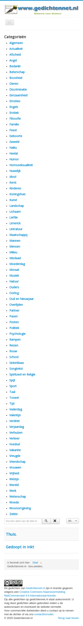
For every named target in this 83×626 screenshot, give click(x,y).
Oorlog (14, 293)
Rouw (13, 351)
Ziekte (13, 514)
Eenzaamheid (18, 95)
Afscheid (15, 54)
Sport (13, 386)
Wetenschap (17, 496)
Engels (13, 107)
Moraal (14, 270)
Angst (13, 60)
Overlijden (16, 305)
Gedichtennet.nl (35, 588)
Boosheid (15, 78)
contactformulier (43, 614)
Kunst (13, 200)
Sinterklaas (16, 363)
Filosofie (15, 118)
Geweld (14, 142)
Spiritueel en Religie (22, 374)
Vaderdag (15, 409)
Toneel (14, 398)
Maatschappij (18, 235)
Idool (12, 177)
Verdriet (14, 421)
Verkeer (14, 438)
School (13, 357)
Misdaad (15, 258)
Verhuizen (15, 433)
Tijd (11, 403)
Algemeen (16, 43)
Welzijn (14, 479)
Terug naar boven (68, 618)
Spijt (12, 380)
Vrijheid (14, 473)
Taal (12, 392)
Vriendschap (17, 462)
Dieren (13, 84)
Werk (12, 491)
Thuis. (11, 534)
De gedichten (12, 588)
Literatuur (15, 229)
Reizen (13, 345)
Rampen (15, 339)
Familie (14, 124)
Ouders (14, 287)
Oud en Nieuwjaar (21, 299)
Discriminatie (18, 89)
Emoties (14, 101)
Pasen (13, 316)
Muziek (14, 275)
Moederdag (17, 264)
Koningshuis (17, 194)
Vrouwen (15, 467)
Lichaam (15, 212)
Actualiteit (16, 49)
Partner (14, 310)
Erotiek (14, 113)
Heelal (13, 153)
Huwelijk (15, 171)
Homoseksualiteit (21, 165)
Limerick (15, 223)
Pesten (14, 322)
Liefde (13, 217)
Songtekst (16, 369)
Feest (13, 130)
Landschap (16, 206)
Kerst (12, 182)
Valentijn (15, 415)
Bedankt (15, 66)
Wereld (14, 485)
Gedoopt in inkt (20, 546)
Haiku (13, 148)
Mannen (14, 241)
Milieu (13, 252)
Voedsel (14, 444)
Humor (14, 159)
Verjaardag (16, 427)
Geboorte (15, 136)
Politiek (14, 328)
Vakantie (15, 450)
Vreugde (14, 456)
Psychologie (17, 334)
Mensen (14, 246)
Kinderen (15, 188)
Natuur (14, 281)
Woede (14, 502)
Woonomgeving (20, 508)
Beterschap (17, 72)
